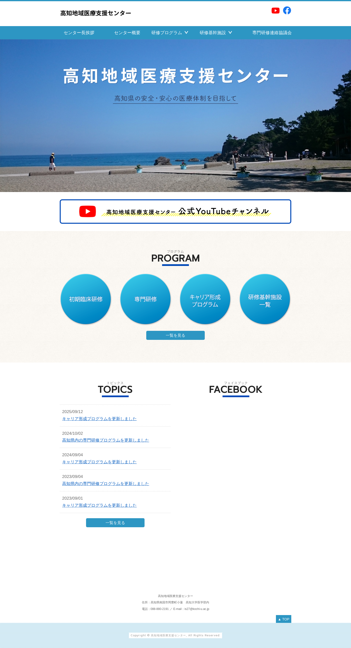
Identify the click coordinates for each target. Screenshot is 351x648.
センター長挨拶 (79, 32)
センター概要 (127, 32)
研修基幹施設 (213, 32)
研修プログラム (166, 32)
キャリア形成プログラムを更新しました (99, 418)
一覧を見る (175, 335)
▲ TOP (283, 619)
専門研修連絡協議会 (272, 32)
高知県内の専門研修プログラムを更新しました (105, 440)
